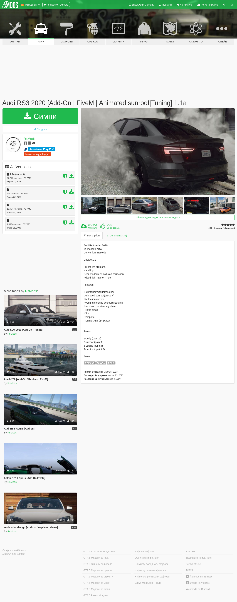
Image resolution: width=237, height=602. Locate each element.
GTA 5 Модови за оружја (97, 570)
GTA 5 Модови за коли (96, 557)
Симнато (92, 228)
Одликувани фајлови (147, 557)
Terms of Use (193, 564)
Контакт (190, 551)
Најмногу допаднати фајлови (152, 564)
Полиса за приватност (199, 557)
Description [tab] (92, 235)
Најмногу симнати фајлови (150, 570)
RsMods (29, 139)
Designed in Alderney (14, 550)
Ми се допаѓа (113, 228)
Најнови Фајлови (144, 551)
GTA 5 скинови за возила (97, 564)
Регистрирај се (207, 4)
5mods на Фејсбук (198, 582)
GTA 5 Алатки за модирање (99, 551)
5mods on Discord (198, 589)
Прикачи (165, 4)
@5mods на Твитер (199, 576)
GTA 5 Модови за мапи (96, 589)
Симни (40, 116)
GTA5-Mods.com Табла (148, 582)
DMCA (189, 570)
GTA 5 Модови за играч (96, 582)
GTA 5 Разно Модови (95, 595)
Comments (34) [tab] (116, 235)
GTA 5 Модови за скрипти (98, 576)
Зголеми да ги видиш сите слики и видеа (157, 217)
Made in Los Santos (14, 553)
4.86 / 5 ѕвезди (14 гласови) (221, 228)
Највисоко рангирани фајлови (152, 576)
